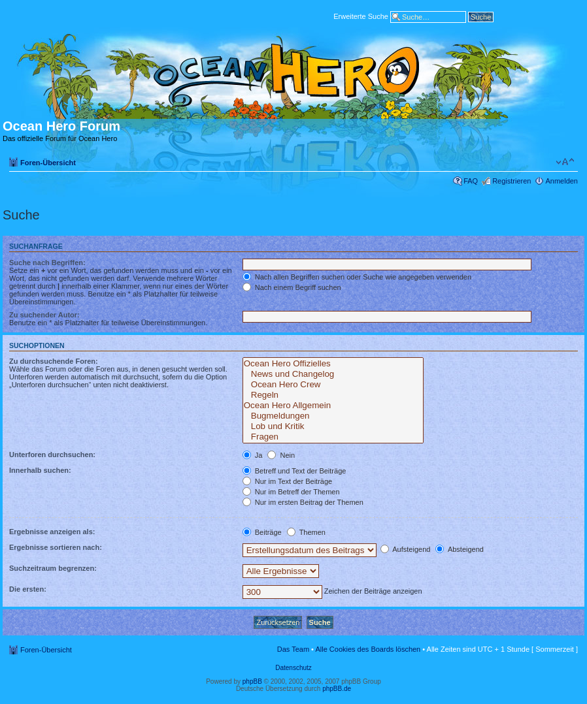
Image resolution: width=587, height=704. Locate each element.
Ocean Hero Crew (333, 384)
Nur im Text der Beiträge (287, 481)
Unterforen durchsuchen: (52, 454)
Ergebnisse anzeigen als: (52, 532)
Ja (253, 455)
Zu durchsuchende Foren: (53, 361)
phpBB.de (336, 688)
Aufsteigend (405, 549)
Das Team (293, 649)
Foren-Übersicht (48, 163)
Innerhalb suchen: (40, 470)
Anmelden (561, 181)
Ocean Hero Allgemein (333, 405)
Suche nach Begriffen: (47, 262)
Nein (281, 455)
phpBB (252, 681)
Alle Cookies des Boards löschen (367, 649)
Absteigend (459, 549)
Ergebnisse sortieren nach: (55, 547)
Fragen (333, 437)
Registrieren (511, 181)
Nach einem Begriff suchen (292, 287)
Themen (306, 532)
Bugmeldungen (333, 416)
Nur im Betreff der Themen (291, 492)
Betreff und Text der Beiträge (294, 471)
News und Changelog (333, 374)
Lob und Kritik (333, 426)
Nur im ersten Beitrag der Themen (303, 502)
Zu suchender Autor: (44, 315)
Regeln (333, 395)
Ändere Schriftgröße (565, 162)
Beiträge (262, 532)
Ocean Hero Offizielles (333, 364)
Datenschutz (293, 667)
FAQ (470, 181)
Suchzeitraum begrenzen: (53, 568)
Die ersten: (27, 589)
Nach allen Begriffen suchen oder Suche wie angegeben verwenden (357, 277)
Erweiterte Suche (360, 16)
